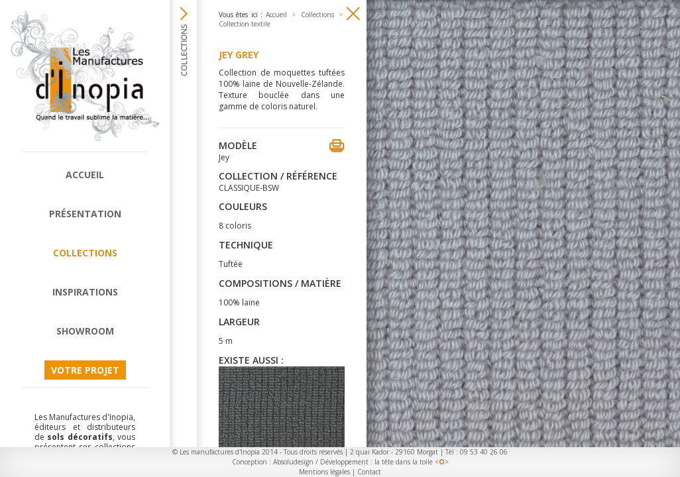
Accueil (85, 174)
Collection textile (244, 23)
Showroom (85, 331)
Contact (369, 471)
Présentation (85, 213)
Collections (85, 252)
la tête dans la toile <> (411, 461)
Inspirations (85, 292)
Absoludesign (293, 461)
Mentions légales (324, 471)
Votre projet (85, 370)
